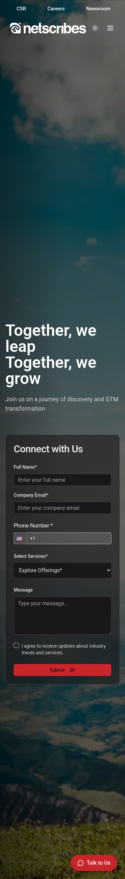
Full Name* (24, 467)
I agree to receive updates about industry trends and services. (63, 649)
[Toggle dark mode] (95, 28)
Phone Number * (32, 525)
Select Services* (30, 556)
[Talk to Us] (94, 863)
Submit (62, 670)
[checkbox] (15, 645)
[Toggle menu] (110, 28)
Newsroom (98, 9)
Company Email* (30, 495)
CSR (21, 9)
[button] (19, 538)
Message (22, 590)
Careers (56, 9)
